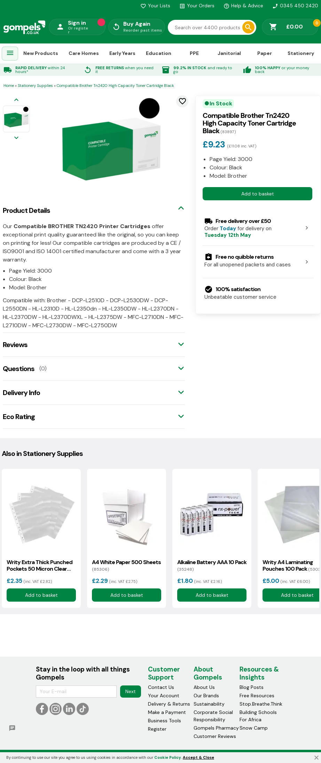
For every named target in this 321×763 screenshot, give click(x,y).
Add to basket (257, 194)
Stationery (301, 53)
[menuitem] (10, 53)
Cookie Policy (167, 757)
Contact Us (161, 687)
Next (130, 691)
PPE (194, 53)
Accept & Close (198, 757)
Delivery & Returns (169, 704)
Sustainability (209, 704)
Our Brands (206, 695)
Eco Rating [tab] (19, 416)
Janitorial (229, 53)
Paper (264, 53)
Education (158, 53)
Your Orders (196, 5)
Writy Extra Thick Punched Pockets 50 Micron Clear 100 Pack (39, 565)
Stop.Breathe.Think (261, 704)
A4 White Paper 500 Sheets (126, 565)
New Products (40, 53)
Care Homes (84, 53)
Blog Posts (252, 687)
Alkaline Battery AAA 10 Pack (211, 565)
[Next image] (16, 138)
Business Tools (164, 720)
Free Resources (257, 695)
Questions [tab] (18, 368)
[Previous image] (16, 100)
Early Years (122, 53)
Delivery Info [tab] (21, 392)
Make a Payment (167, 712)
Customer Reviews (215, 736)
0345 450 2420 (295, 5)
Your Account (163, 695)
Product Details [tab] (26, 210)
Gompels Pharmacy (216, 728)
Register (157, 729)
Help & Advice (243, 5)
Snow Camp (254, 728)
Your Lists (155, 5)
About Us (204, 687)
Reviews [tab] (15, 344)
